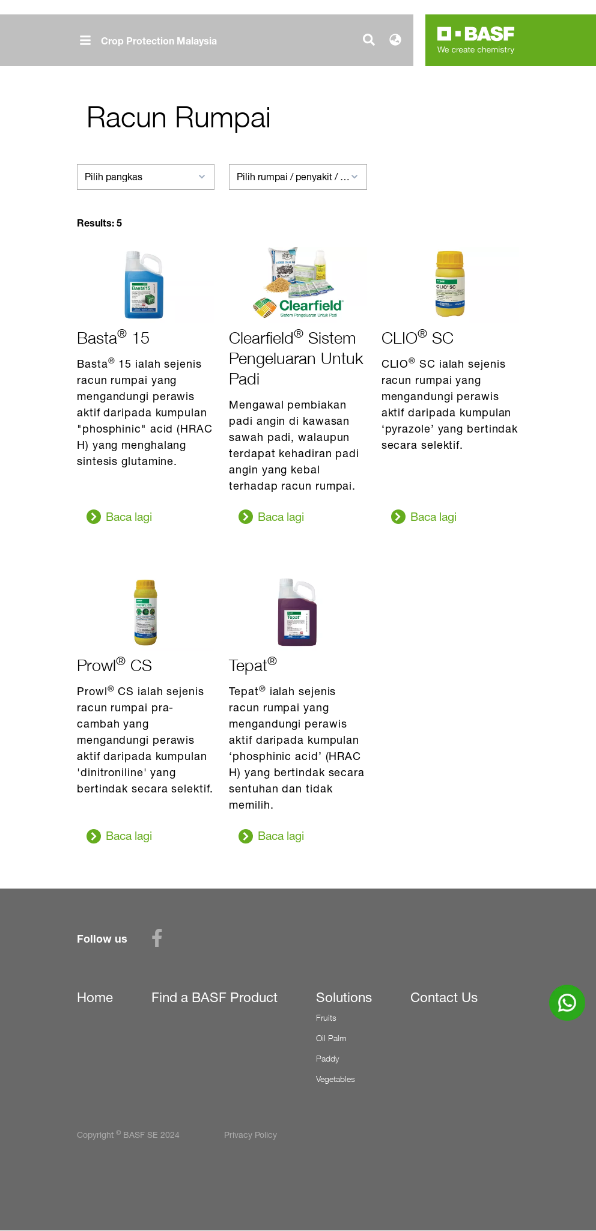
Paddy (327, 1058)
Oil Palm (331, 1038)
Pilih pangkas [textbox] (113, 177)
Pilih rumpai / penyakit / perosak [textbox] (298, 177)
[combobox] (145, 177)
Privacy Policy (250, 1134)
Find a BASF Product (214, 997)
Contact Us (444, 997)
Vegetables (335, 1079)
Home (95, 997)
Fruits (326, 1017)
